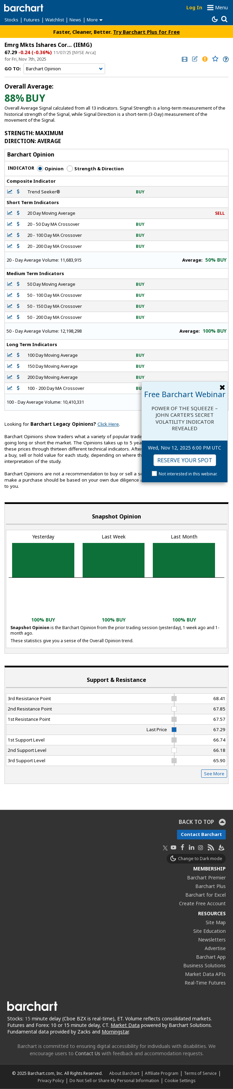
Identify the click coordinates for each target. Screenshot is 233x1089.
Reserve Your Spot (184, 460)
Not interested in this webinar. (188, 474)
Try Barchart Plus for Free (146, 31)
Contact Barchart (201, 834)
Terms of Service (200, 1073)
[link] (183, 59)
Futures (32, 20)
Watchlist (54, 20)
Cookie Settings (180, 1080)
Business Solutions (204, 965)
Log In (194, 7)
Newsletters (212, 939)
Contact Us (87, 1053)
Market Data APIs (205, 974)
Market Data (125, 1025)
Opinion (50, 168)
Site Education (209, 931)
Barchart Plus (210, 886)
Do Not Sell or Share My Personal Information (114, 1080)
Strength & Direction (95, 168)
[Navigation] (64, 68)
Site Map (216, 922)
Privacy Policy (51, 1080)
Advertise (215, 948)
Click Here (108, 424)
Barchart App (211, 957)
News (75, 20)
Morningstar (115, 1031)
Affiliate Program (161, 1073)
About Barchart (124, 1073)
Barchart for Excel (205, 894)
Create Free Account (202, 903)
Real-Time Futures (205, 982)
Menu (221, 7)
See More (214, 773)
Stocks (11, 20)
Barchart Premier (206, 877)
